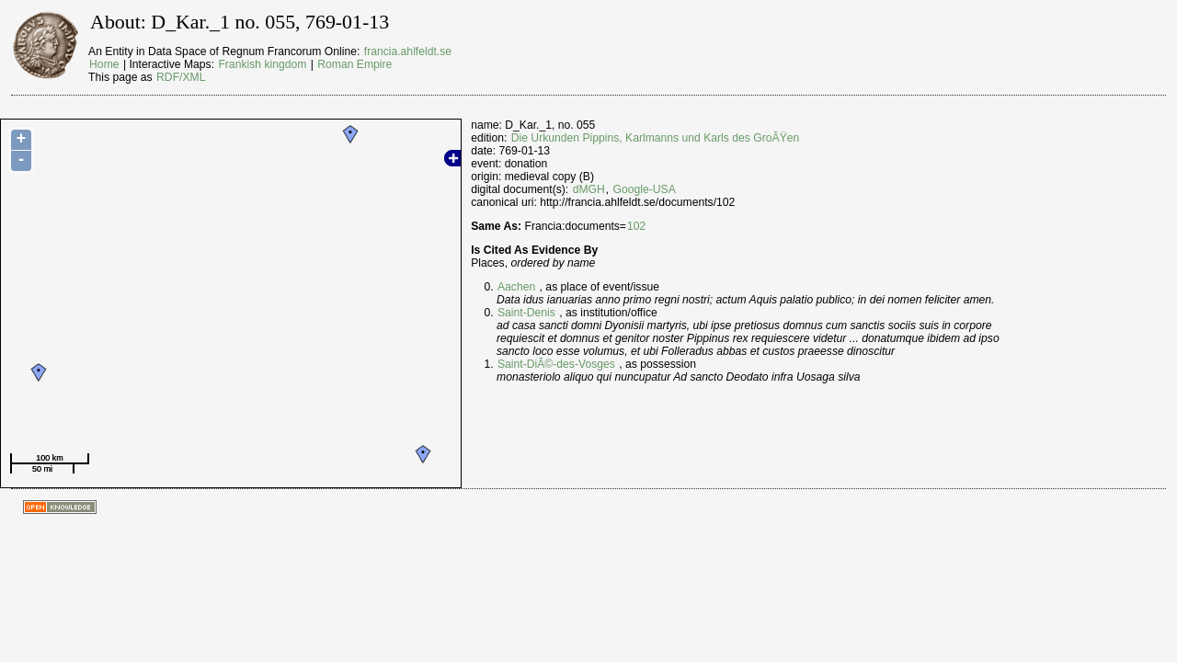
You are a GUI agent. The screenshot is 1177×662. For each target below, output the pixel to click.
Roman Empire (354, 64)
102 (636, 226)
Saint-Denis (526, 312)
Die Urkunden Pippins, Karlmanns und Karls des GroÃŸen (655, 137)
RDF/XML (180, 77)
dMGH (589, 189)
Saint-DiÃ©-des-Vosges (556, 364)
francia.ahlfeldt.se (407, 51)
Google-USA (644, 189)
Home (104, 64)
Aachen (516, 286)
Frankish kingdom (262, 64)
